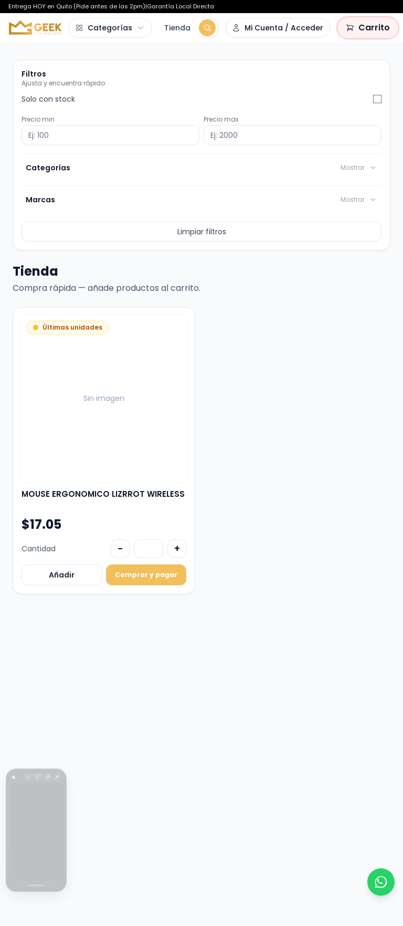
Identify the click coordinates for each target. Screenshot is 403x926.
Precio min (38, 119)
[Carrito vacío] (367, 27)
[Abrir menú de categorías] (110, 28)
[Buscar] (207, 27)
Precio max (221, 119)
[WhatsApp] (381, 882)
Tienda (177, 28)
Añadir (62, 575)
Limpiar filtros (201, 231)
